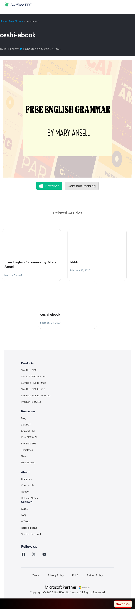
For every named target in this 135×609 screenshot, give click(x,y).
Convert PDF (28, 430)
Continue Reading (82, 186)
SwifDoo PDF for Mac (33, 382)
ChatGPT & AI (29, 437)
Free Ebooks (16, 21)
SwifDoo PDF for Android (35, 395)
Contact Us (27, 485)
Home (3, 21)
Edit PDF (26, 424)
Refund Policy (95, 575)
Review (25, 491)
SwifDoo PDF (28, 370)
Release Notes (29, 498)
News (24, 456)
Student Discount (31, 534)
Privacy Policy (56, 575)
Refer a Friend (29, 527)
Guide (24, 508)
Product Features (31, 401)
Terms (36, 575)
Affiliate (25, 521)
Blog (23, 418)
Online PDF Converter (33, 376)
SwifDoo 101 (28, 443)
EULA (75, 575)
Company (26, 479)
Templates (27, 449)
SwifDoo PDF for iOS (33, 389)
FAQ (23, 515)
